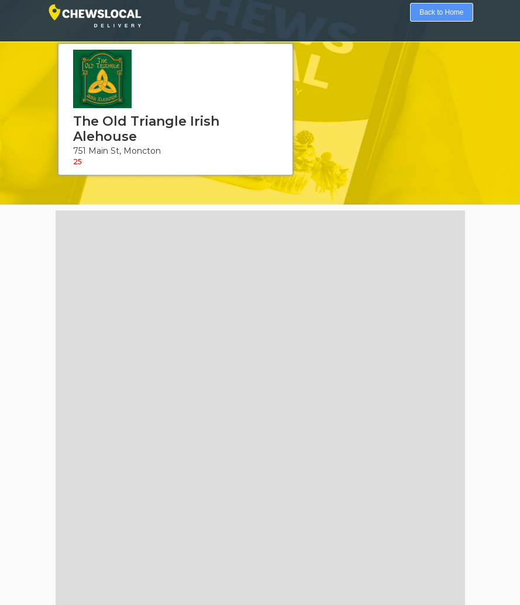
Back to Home (441, 12)
